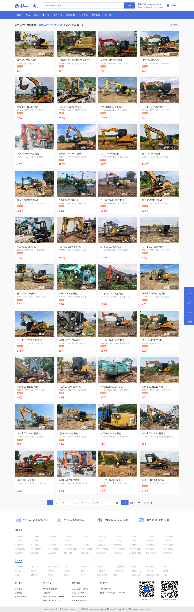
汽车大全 (100, 567)
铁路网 (33, 571)
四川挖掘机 (35, 545)
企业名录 (133, 567)
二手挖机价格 (118, 571)
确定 (124, 503)
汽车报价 (149, 567)
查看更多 (174, 25)
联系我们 (18, 593)
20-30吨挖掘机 (53, 549)
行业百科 (166, 575)
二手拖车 (149, 537)
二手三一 (51, 541)
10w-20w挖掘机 (103, 549)
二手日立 (67, 541)
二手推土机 (52, 537)
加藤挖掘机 (68, 553)
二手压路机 (68, 537)
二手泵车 (84, 537)
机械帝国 (51, 571)
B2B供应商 (85, 567)
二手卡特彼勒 (168, 537)
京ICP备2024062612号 (99, 609)
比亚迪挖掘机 (151, 553)
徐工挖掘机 (85, 553)
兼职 (115, 575)
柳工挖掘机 (35, 553)
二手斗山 (84, 541)
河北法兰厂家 (135, 575)
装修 (164, 567)
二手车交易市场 (119, 567)
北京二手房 (35, 567)
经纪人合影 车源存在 (80, 589)
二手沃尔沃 (117, 541)
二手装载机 (35, 537)
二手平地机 (134, 537)
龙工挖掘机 (52, 553)
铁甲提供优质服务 (50, 589)
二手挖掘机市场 (135, 571)
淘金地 (50, 575)
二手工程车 (150, 571)
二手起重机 (101, 537)
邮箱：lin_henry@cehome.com (112, 593)
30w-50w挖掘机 (135, 549)
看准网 (165, 571)
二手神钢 (34, 541)
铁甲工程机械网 (53, 567)
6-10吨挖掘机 (20, 549)
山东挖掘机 (150, 541)
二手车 (66, 567)
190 (96, 503)
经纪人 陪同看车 (78, 593)
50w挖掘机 (150, 549)
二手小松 (18, 541)
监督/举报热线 (20, 597)
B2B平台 (34, 575)
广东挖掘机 (85, 545)
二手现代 (100, 541)
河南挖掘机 (19, 545)
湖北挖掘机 (68, 545)
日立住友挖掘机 (135, 553)
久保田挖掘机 (168, 549)
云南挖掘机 (134, 545)
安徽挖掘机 (101, 545)
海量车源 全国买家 (79, 597)
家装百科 (18, 575)
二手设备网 (19, 567)
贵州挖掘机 (117, 545)
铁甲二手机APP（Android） (54, 597)
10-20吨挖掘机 (36, 549)
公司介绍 (18, 589)
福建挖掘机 (150, 545)
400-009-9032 (105, 589)
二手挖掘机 (19, 537)
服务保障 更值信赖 (79, 600)
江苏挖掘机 (52, 545)
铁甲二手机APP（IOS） (52, 600)
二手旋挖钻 (117, 537)
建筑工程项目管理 (152, 575)
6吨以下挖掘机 (168, 545)
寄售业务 (46, 593)
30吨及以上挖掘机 (70, 549)
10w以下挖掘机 (86, 549)
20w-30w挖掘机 (119, 549)
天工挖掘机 (167, 553)
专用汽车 (18, 571)
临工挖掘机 (19, 553)
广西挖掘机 (167, 541)
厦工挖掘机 (101, 553)
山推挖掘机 (117, 553)
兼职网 (66, 575)
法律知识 (84, 571)
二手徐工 (133, 541)
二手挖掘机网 (102, 575)
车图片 (66, 571)
